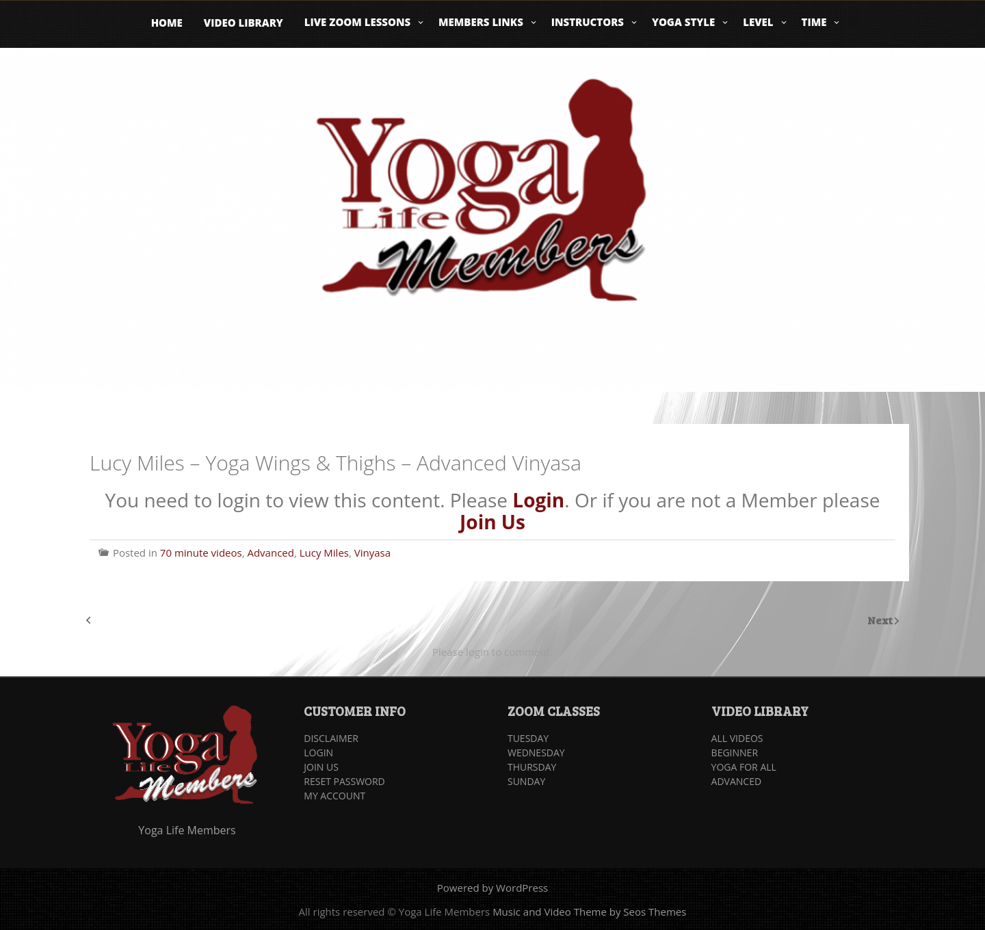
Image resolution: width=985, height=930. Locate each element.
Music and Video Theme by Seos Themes (589, 911)
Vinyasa (372, 552)
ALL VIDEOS (737, 738)
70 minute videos (201, 552)
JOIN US (321, 766)
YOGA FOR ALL (743, 766)
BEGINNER (734, 752)
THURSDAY (532, 766)
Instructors (587, 22)
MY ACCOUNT (334, 795)
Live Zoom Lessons (357, 22)
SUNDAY (526, 781)
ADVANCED (736, 781)
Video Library (243, 22)
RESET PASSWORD (344, 781)
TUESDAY (528, 738)
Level (758, 22)
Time (814, 22)
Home (167, 22)
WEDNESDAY (536, 752)
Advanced (270, 552)
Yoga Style (683, 22)
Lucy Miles (324, 552)
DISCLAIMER (331, 738)
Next (881, 620)
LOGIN (318, 752)
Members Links (480, 22)
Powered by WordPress (492, 887)
